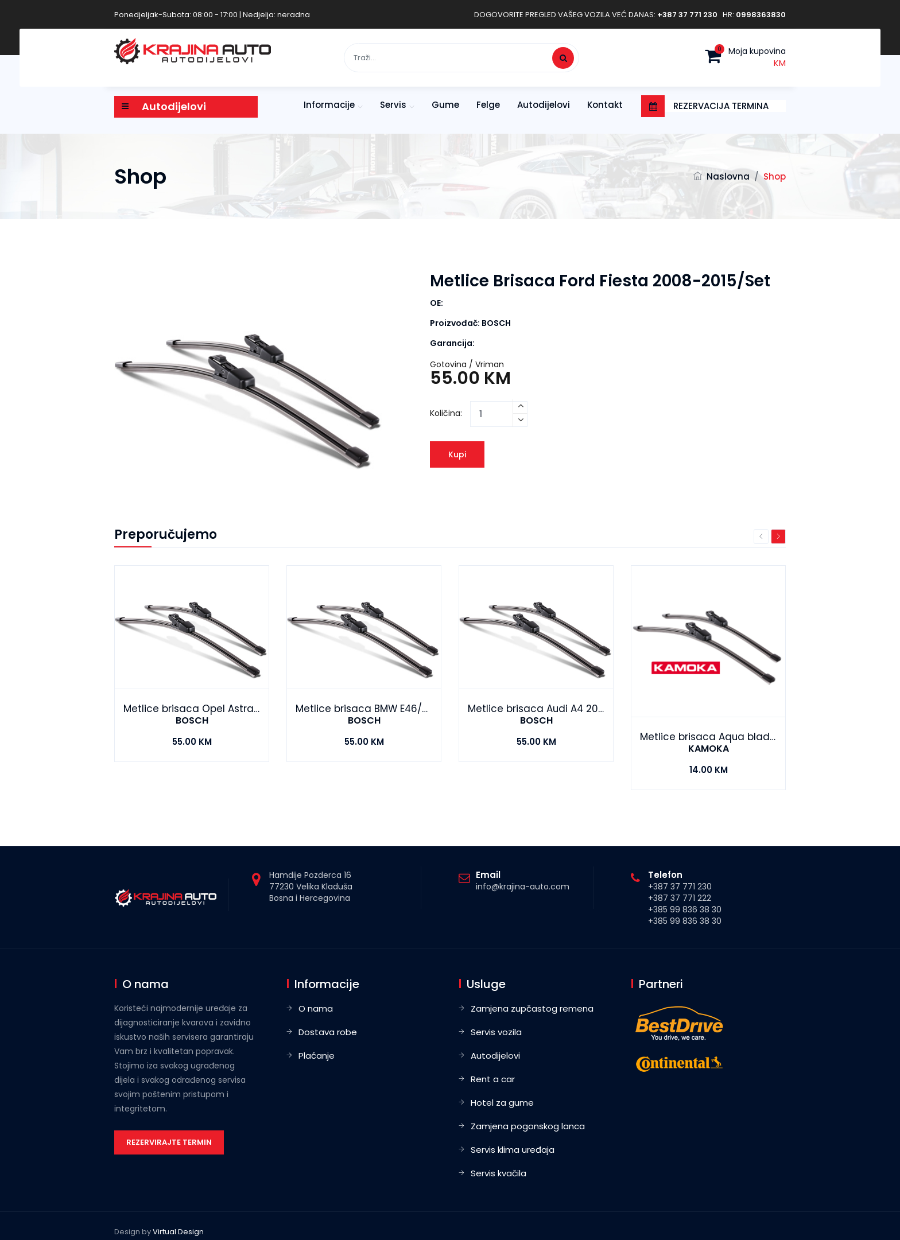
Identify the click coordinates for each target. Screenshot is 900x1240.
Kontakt (605, 105)
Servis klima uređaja (512, 1150)
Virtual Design (178, 1231)
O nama (315, 1008)
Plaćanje (316, 1055)
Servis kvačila (498, 1173)
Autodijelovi (543, 105)
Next (778, 536)
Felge (488, 105)
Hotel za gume (502, 1103)
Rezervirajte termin (169, 1142)
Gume (445, 105)
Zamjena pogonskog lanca (528, 1126)
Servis (393, 105)
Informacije (329, 105)
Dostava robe (327, 1032)
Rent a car (493, 1079)
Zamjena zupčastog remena (532, 1008)
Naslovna (728, 176)
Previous (761, 536)
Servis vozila (496, 1032)
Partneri (661, 984)
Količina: (446, 413)
